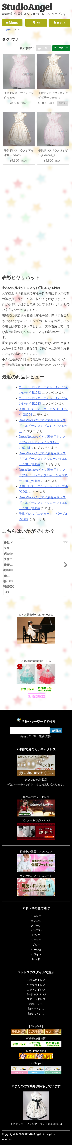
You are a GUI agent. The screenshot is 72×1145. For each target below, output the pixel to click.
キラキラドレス (36, 975)
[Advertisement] (36, 193)
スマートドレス (36, 990)
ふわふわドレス (36, 971)
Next (65, 542)
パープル (36, 921)
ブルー (36, 935)
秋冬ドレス (36, 995)
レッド (36, 950)
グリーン (36, 916)
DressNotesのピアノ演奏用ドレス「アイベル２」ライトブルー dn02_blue (42, 442)
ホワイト (36, 945)
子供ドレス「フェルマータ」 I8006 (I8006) (36, 1115)
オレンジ (36, 911)
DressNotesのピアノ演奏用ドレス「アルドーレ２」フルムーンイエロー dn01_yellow (43, 459)
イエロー (36, 906)
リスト (45, 48)
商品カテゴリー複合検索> (35, 727)
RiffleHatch (62, 1141)
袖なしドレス (36, 1004)
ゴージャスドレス (36, 985)
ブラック (36, 931)
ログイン (61, 23)
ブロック (63, 48)
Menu (13, 23)
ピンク (36, 926)
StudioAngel (27, 6)
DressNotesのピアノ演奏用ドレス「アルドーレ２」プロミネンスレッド (43, 426)
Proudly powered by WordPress (35, 1137)
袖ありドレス (36, 999)
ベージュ (36, 940)
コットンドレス (36, 980)
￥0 (38, 23)
